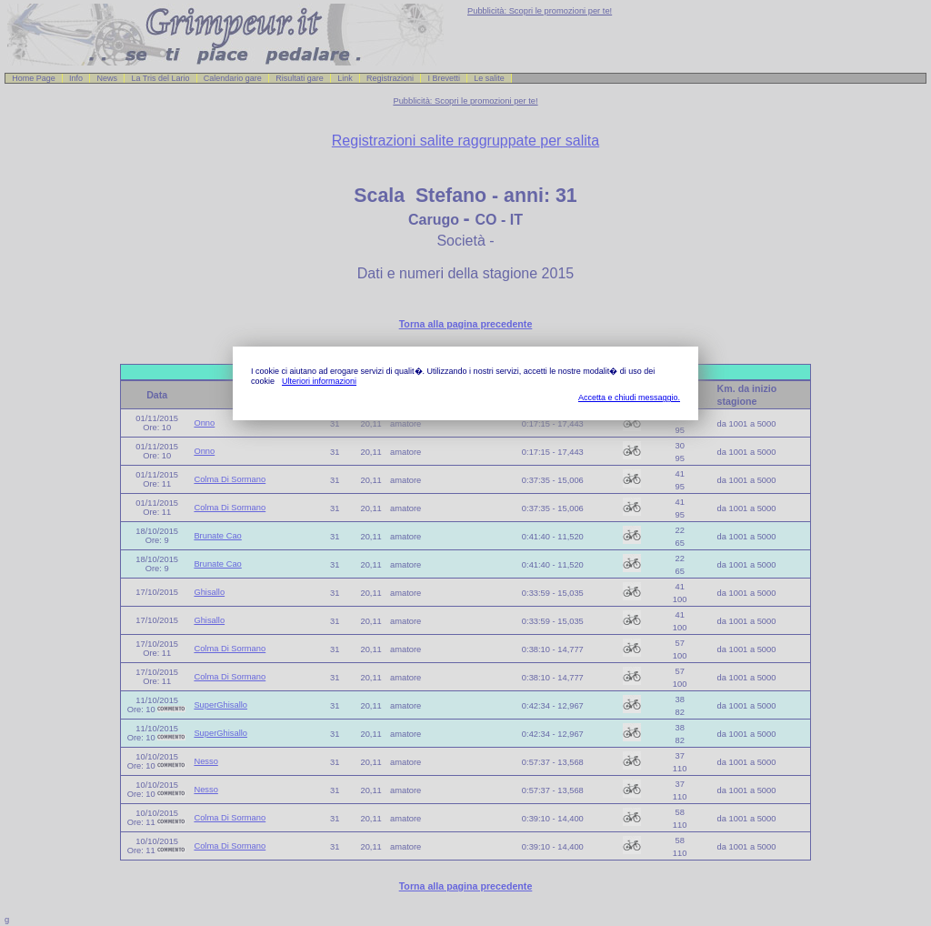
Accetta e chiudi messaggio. (629, 397)
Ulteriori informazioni (319, 381)
